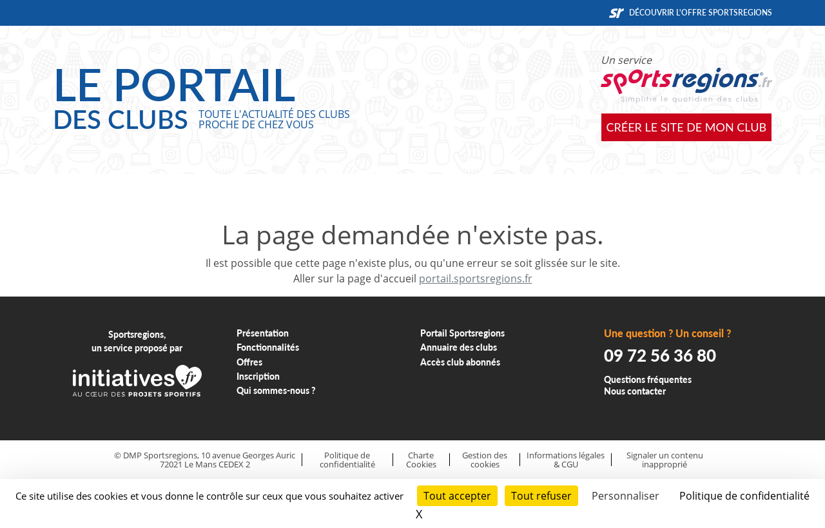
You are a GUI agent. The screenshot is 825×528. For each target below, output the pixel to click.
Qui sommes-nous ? (276, 390)
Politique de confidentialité (347, 460)
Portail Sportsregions (462, 333)
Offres (249, 362)
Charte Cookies (421, 460)
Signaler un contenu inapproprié (664, 460)
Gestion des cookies (484, 460)
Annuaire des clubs (458, 347)
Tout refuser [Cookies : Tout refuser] (541, 496)
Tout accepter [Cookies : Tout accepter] (457, 496)
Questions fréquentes (648, 379)
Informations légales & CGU (566, 460)
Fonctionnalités (268, 347)
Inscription (258, 376)
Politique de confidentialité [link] (744, 496)
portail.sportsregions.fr (475, 278)
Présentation (263, 333)
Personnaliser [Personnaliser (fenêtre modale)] (625, 496)
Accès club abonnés (460, 362)
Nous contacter (635, 391)
